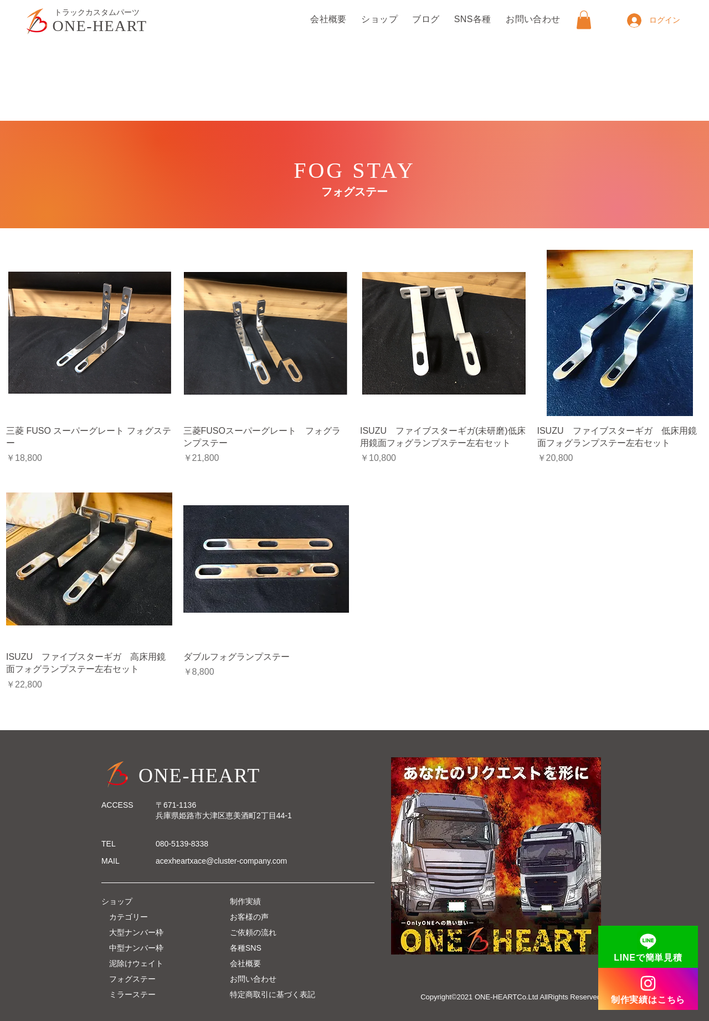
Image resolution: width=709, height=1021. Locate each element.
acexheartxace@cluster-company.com (221, 860)
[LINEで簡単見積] (648, 947)
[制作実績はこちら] (648, 989)
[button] (584, 20)
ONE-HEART (100, 25)
